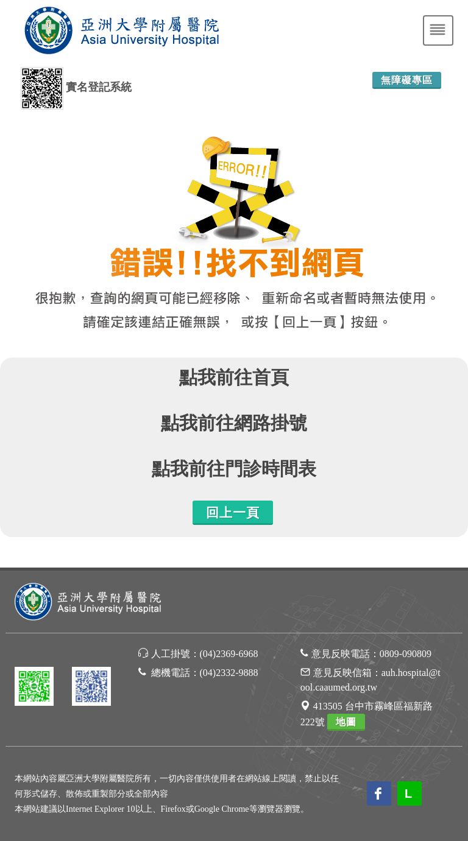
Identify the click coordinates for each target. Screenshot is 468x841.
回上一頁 (233, 512)
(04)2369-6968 (229, 654)
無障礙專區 (407, 80)
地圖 (346, 722)
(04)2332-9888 (229, 672)
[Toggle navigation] (438, 30)
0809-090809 (405, 654)
